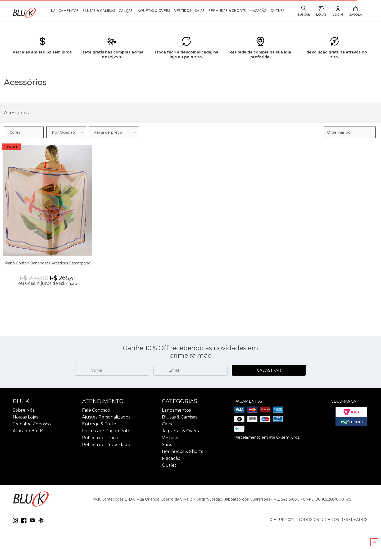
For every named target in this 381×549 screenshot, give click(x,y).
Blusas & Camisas (98, 11)
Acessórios (16, 113)
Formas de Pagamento (106, 431)
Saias (200, 11)
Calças (126, 11)
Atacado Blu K (28, 431)
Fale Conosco (96, 410)
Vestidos (182, 11)
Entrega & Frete (99, 424)
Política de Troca (100, 437)
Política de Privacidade (106, 444)
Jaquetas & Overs (153, 11)
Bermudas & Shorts (227, 11)
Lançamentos (65, 11)
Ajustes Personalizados (106, 417)
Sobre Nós (23, 410)
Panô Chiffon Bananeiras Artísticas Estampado (47, 263)
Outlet (277, 11)
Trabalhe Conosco (32, 424)
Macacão (258, 11)
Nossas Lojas (25, 417)
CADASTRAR (269, 370)
